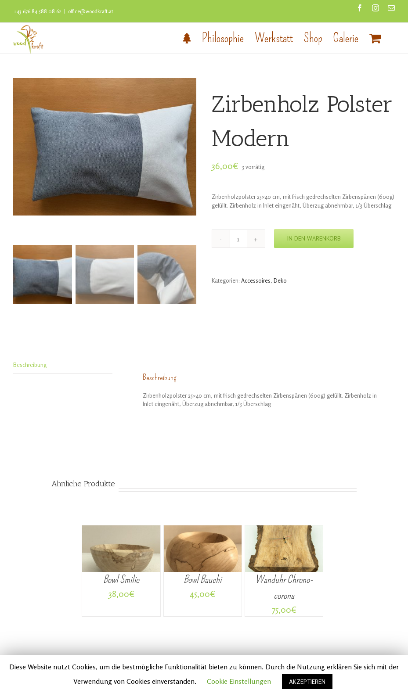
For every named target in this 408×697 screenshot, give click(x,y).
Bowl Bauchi (202, 580)
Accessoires (256, 280)
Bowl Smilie (121, 580)
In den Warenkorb (314, 238)
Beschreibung (30, 365)
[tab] (62, 366)
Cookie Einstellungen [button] (239, 681)
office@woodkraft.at (90, 11)
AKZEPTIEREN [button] (307, 681)
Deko (280, 280)
